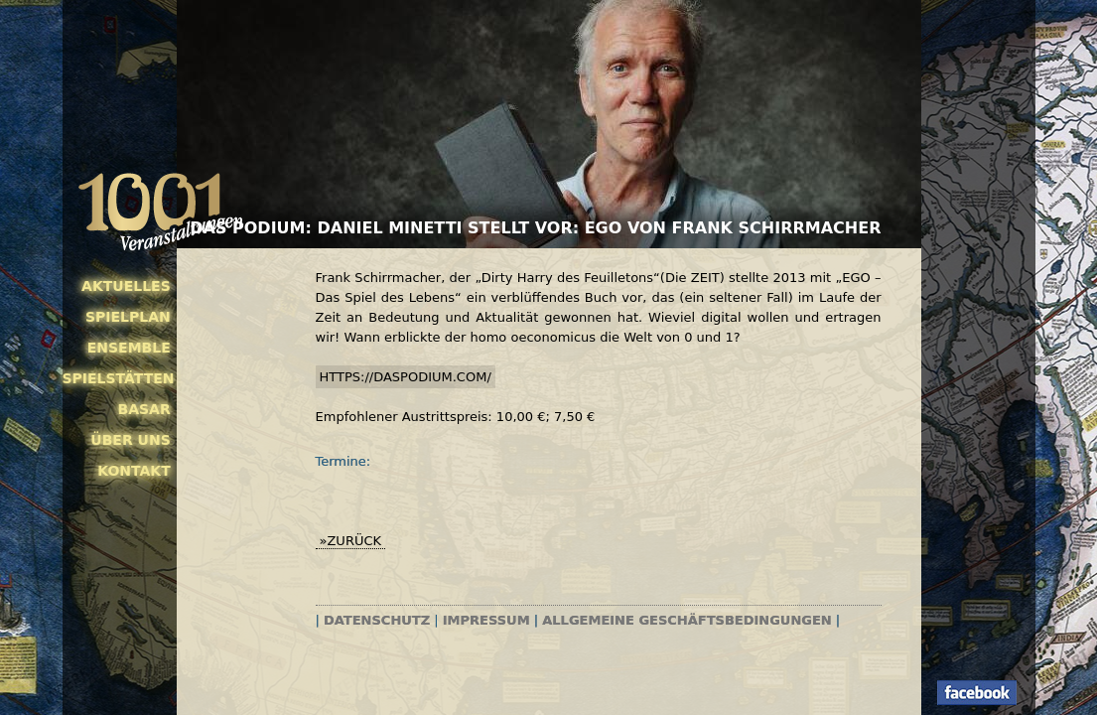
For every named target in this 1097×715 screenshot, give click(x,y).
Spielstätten (117, 378)
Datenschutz (377, 620)
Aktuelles (126, 286)
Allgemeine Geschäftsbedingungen (686, 620)
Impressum (486, 620)
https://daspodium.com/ (405, 376)
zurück (354, 540)
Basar (144, 409)
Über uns (130, 440)
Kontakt (134, 471)
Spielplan (128, 317)
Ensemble (129, 348)
